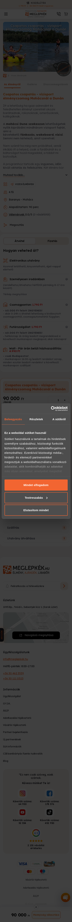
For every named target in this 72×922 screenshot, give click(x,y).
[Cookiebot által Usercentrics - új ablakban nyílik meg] (51, 408)
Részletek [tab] (36, 419)
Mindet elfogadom (36, 485)
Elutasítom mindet (36, 510)
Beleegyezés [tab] (13, 419)
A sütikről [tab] (59, 419)
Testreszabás (36, 497)
